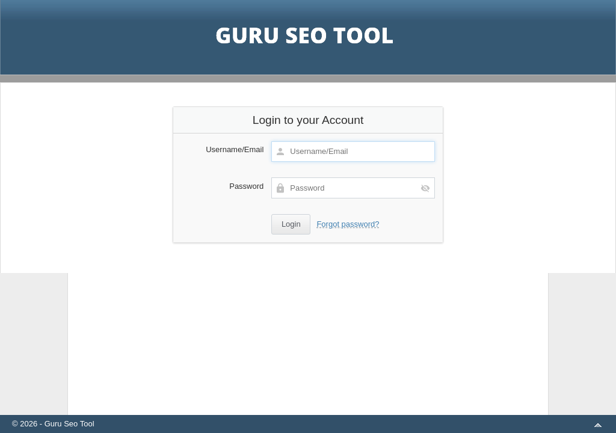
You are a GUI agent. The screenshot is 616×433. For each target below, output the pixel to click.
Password (246, 186)
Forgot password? (347, 224)
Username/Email (234, 149)
